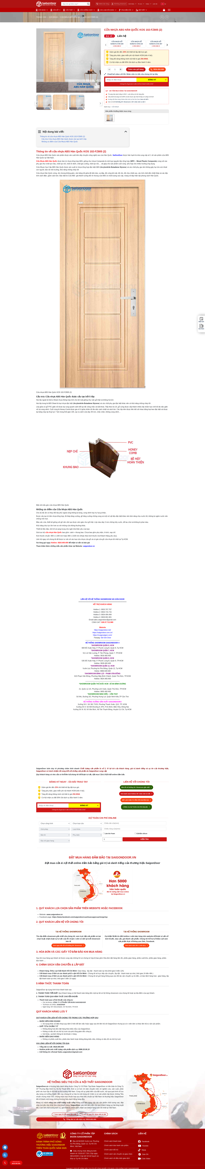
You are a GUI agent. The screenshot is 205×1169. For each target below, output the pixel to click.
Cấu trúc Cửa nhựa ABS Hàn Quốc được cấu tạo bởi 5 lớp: (64, 139)
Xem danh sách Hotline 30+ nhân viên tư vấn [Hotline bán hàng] (136, 794)
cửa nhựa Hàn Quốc (53, 532)
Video (147, 4)
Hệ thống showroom (119, 4)
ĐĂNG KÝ (152, 80)
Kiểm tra (145, 839)
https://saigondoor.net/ (102, 630)
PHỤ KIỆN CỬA (125, 10)
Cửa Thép (68, 10)
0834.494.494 (157, 69)
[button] (5, 1147)
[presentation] (36, 103)
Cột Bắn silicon (141, 833)
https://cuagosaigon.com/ (102, 635)
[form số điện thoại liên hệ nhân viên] (136, 74)
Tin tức (140, 4)
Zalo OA (143, 1154)
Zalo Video (144, 1158)
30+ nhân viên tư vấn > (139, 102)
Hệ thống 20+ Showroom (122, 102)
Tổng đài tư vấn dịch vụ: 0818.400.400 (80, 1119)
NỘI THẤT (140, 10)
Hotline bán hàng (102, 4)
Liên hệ (155, 4)
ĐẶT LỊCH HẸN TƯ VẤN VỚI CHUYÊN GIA (136, 800)
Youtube (143, 1145)
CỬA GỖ (54, 10)
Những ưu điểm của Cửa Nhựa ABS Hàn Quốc (60, 142)
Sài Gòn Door (106, 638)
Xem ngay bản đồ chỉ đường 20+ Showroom (68, 945)
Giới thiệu (131, 4)
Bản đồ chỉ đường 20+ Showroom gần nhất (136, 787)
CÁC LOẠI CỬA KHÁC (105, 10)
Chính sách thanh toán (112, 1141)
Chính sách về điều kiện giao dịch (117, 1158)
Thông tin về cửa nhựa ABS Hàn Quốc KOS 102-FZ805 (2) (62, 136)
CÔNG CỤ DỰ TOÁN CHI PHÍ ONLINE (136, 807)
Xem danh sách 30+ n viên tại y (136, 945)
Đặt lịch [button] (201, 319)
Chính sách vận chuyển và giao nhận (118, 1154)
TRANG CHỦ (41, 17)
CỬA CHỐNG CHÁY (85, 10)
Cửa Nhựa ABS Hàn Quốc (46, 161)
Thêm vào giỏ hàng (136, 69)
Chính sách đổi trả (111, 1150)
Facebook (143, 1141)
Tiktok (142, 1150)
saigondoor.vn (89, 546)
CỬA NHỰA (41, 10)
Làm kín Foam (109, 833)
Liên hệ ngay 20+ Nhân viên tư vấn (94, 1114)
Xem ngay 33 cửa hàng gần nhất (65, 1114)
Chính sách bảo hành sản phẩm (116, 1145)
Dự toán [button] (201, 327)
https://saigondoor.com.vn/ (102, 632)
